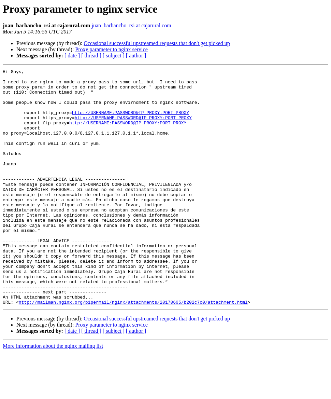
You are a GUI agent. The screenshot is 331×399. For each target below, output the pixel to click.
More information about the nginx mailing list (53, 393)
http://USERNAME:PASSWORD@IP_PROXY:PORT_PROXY (130, 122)
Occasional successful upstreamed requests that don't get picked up (157, 43)
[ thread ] (91, 55)
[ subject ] (114, 55)
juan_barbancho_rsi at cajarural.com (131, 25)
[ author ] (136, 55)
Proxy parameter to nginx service (111, 49)
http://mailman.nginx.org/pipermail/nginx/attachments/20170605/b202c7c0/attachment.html (133, 349)
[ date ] (72, 55)
